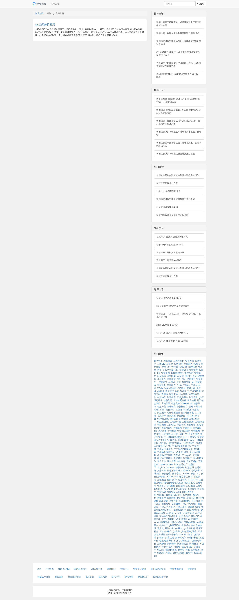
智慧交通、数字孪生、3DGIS (175, 473)
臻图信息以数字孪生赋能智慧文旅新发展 (175, 153)
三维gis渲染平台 (165, 449)
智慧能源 (168, 400)
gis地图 (169, 495)
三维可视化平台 (166, 409)
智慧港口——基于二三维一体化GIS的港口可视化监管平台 (178, 315)
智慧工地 (173, 394)
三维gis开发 (175, 422)
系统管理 (161, 543)
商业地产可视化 (164, 458)
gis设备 (178, 513)
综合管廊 (181, 461)
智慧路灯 (187, 458)
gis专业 (176, 531)
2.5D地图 (190, 486)
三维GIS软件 (188, 443)
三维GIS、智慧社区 (176, 425)
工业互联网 (195, 391)
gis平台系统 (163, 418)
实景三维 (161, 470)
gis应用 (160, 537)
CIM (181, 534)
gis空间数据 (171, 550)
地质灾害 (195, 470)
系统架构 (169, 528)
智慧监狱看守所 (160, 576)
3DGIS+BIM (190, 376)
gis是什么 (193, 543)
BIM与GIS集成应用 (168, 516)
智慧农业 (193, 397)
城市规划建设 (175, 443)
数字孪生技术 (185, 476)
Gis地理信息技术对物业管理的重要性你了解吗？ (177, 75)
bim (176, 464)
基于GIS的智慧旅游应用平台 (170, 244)
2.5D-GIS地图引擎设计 (167, 325)
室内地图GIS (80, 569)
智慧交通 (178, 364)
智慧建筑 (171, 379)
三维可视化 (178, 361)
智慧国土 (161, 425)
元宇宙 (165, 394)
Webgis (160, 495)
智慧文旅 (175, 403)
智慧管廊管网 (176, 569)
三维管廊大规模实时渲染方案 (170, 252)
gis (193, 382)
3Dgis (160, 467)
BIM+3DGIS (186, 403)
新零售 (181, 550)
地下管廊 (163, 501)
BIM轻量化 (175, 418)
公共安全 (163, 525)
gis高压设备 (174, 525)
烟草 (178, 382)
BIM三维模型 (180, 489)
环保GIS (171, 492)
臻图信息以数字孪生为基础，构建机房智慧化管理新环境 (178, 42)
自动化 (176, 540)
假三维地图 (187, 546)
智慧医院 (172, 431)
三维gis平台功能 (188, 504)
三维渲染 (166, 434)
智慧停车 (161, 397)
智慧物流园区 (183, 431)
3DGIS (196, 364)
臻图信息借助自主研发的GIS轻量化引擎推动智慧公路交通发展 (178, 111)
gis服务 (160, 553)
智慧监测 (189, 467)
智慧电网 (171, 376)
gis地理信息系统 (188, 531)
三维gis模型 (192, 537)
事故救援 (171, 498)
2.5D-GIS (185, 470)
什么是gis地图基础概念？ (168, 191)
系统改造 (173, 501)
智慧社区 (124, 569)
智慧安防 (166, 367)
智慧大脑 (169, 370)
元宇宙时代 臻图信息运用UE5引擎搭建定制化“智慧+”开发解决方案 (178, 100)
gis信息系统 (188, 513)
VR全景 (179, 452)
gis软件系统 (184, 516)
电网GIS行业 (193, 510)
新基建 (169, 364)
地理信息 (193, 367)
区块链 (179, 409)
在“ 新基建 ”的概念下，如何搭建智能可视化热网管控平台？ (178, 53)
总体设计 (190, 498)
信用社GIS (172, 479)
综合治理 (183, 394)
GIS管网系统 (163, 522)
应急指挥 (161, 376)
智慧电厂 (183, 464)
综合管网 (171, 461)
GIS (176, 370)
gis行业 (160, 391)
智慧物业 (181, 415)
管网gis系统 (189, 522)
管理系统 (188, 373)
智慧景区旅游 (139, 569)
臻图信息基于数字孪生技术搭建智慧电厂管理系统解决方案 (178, 24)
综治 (186, 452)
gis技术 (171, 382)
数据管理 (161, 498)
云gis (178, 492)
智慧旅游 (193, 370)
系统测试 (175, 504)
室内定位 (161, 461)
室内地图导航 (187, 412)
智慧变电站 (189, 482)
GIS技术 (181, 388)
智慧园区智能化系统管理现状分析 (172, 215)
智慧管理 (186, 382)
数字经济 (186, 525)
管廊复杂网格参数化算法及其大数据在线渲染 (177, 175)
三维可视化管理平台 (181, 446)
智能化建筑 (183, 440)
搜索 (200, 4)
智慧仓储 (161, 492)
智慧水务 (161, 385)
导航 (187, 550)
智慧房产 (161, 415)
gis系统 (180, 376)
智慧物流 (183, 370)
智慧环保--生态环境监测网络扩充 (172, 236)
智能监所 (177, 428)
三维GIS (161, 364)
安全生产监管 (43, 576)
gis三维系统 (163, 422)
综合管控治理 (173, 412)
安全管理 (192, 489)
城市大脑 (189, 361)
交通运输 (169, 537)
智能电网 (195, 431)
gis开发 (160, 550)
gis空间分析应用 (45, 24)
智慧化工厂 (143, 576)
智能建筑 (184, 391)
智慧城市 (168, 361)
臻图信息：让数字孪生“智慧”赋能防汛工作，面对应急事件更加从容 (178, 122)
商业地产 (161, 412)
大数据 (174, 367)
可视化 (177, 546)
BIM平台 (178, 495)
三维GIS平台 (165, 531)
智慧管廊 (165, 373)
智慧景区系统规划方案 (167, 183)
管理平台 (171, 406)
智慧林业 (187, 428)
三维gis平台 (182, 397)
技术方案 (55, 4)
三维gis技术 (187, 422)
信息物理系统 (165, 540)
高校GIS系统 (180, 510)
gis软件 (189, 553)
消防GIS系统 (177, 522)
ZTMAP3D (193, 479)
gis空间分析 (189, 528)
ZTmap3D (186, 455)
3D (169, 446)
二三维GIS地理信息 (183, 449)
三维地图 (161, 479)
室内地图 (191, 400)
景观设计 (171, 543)
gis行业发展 (178, 553)
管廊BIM (161, 486)
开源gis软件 (167, 546)
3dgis (179, 385)
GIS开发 (163, 443)
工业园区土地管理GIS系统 (168, 260)
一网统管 (192, 437)
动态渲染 (162, 431)
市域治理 (183, 367)
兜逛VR (177, 455)
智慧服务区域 (173, 470)
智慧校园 (171, 397)
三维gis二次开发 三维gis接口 (173, 507)
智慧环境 (187, 495)
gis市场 (169, 513)
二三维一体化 (177, 434)
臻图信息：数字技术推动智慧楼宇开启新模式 (177, 33)
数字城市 (188, 534)
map (191, 440)
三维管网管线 (179, 400)
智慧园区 (188, 364)
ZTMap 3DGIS (166, 464)
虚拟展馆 (177, 458)
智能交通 (191, 388)
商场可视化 (167, 428)
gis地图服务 (184, 501)
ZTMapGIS (169, 467)
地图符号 (166, 504)
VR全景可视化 (192, 434)
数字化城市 (180, 537)
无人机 (160, 528)
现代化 (173, 440)
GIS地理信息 (177, 373)
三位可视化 (191, 461)
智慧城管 (102, 576)
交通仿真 (182, 479)
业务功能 (181, 498)
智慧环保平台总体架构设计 (169, 298)
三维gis (186, 385)
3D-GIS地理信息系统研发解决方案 (172, 306)
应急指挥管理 (74, 576)
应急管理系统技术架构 (167, 207)
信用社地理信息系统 (173, 482)
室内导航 (166, 403)
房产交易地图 (168, 519)
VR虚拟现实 (181, 519)
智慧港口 (163, 382)
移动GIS (195, 516)
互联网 (189, 406)
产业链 (168, 553)
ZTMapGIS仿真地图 (166, 388)
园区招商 (180, 486)
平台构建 (195, 501)
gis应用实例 (182, 543)
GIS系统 (187, 409)
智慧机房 (181, 406)
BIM (177, 391)
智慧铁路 (180, 467)
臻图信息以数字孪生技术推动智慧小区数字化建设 (178, 133)
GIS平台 (178, 528)
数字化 (160, 370)
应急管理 (169, 391)
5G (158, 373)
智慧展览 (171, 415)
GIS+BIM (181, 379)
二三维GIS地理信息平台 (175, 437)
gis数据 (184, 418)
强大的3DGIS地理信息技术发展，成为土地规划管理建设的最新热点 (178, 64)
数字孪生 (158, 361)
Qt (197, 498)
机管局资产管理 (164, 455)
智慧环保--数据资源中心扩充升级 (172, 340)
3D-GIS (190, 415)
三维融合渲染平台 (165, 452)
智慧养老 (161, 406)
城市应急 (185, 540)
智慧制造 (170, 486)
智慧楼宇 (191, 379)
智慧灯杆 (191, 425)
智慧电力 (171, 385)
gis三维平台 (172, 534)
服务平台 (161, 379)
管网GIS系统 (194, 507)
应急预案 (195, 550)
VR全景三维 (96, 569)
